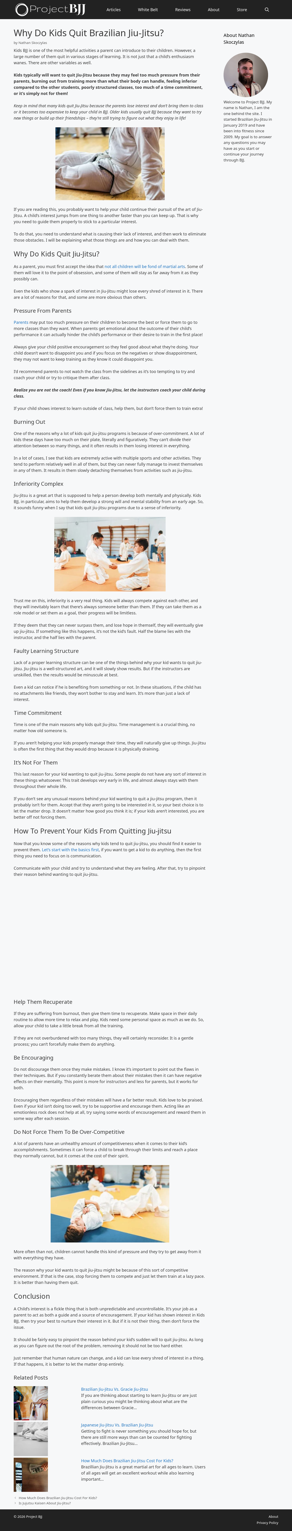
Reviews (182, 9)
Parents (21, 322)
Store (242, 9)
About (213, 9)
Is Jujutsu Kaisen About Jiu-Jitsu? (45, 1503)
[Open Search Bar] (267, 9)
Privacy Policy (267, 1522)
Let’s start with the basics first (70, 849)
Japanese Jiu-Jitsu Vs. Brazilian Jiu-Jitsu (117, 1425)
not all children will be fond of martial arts (145, 266)
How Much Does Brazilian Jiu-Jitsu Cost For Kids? (127, 1460)
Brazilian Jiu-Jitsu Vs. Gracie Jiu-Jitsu (114, 1389)
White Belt (148, 9)
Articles (114, 9)
